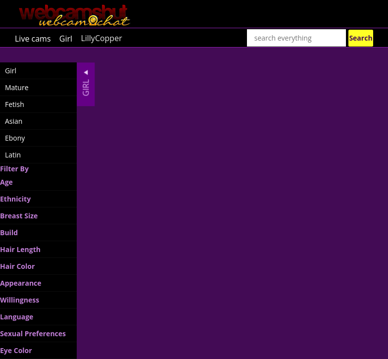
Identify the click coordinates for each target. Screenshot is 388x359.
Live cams (33, 38)
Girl (65, 38)
